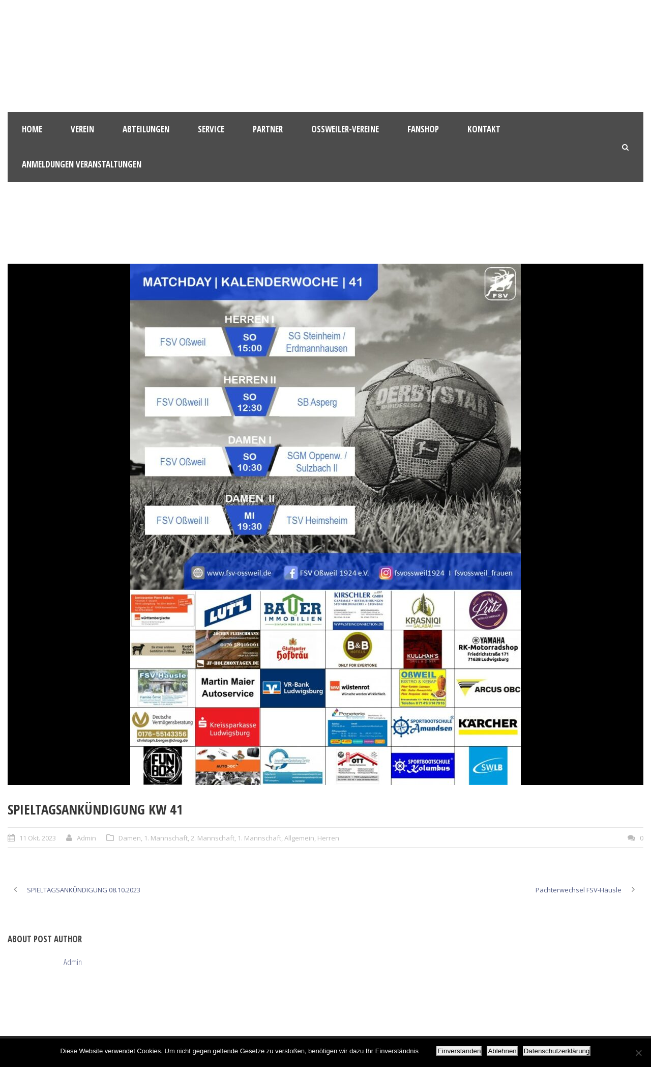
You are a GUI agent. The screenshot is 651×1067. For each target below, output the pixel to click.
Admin (86, 838)
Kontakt (483, 129)
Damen (130, 838)
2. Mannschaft (212, 838)
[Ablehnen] (638, 1053)
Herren (328, 838)
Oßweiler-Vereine (345, 129)
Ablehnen (502, 1051)
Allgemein (299, 838)
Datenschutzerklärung (557, 1051)
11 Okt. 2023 (37, 838)
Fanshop (423, 129)
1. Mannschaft (166, 838)
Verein (82, 129)
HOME (32, 129)
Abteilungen (146, 129)
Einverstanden (459, 1051)
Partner (268, 129)
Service (211, 129)
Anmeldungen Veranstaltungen (81, 164)
